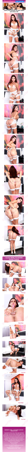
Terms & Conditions (14, 442)
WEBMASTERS (14, 430)
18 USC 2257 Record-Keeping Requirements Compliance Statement (14, 446)
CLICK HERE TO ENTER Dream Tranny (14, 258)
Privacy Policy (14, 443)
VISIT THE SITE (20, 1)
